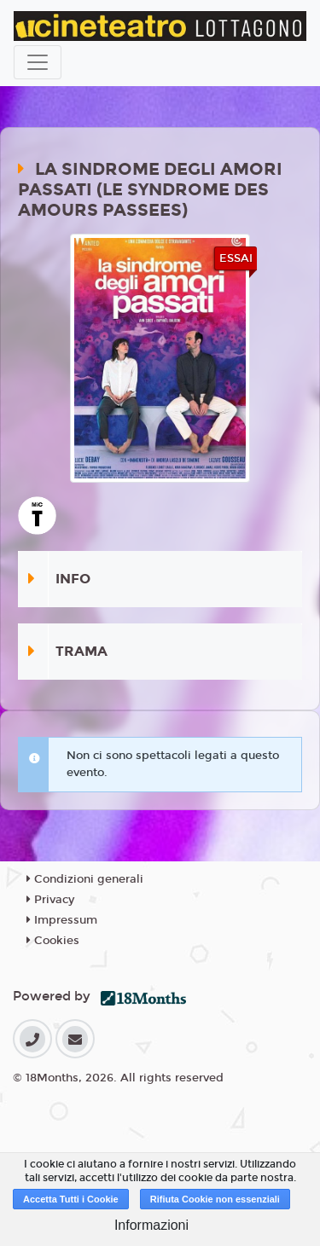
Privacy (50, 900)
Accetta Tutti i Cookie (71, 1199)
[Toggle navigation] (37, 62)
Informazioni (151, 1225)
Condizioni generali (84, 879)
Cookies (52, 941)
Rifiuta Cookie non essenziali (215, 1199)
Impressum (61, 920)
